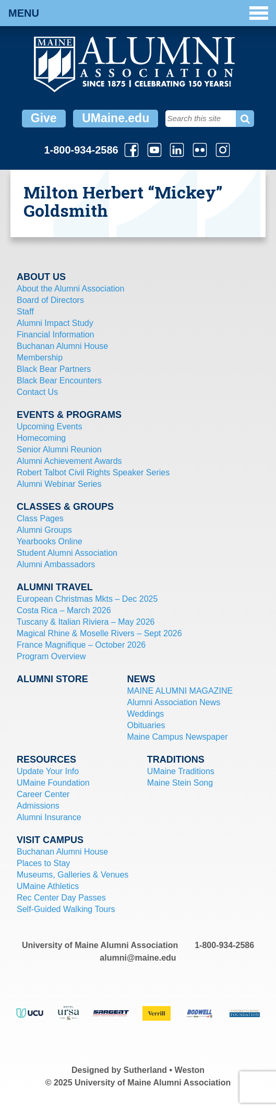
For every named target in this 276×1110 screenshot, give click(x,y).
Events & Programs (69, 415)
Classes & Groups (65, 506)
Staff (25, 311)
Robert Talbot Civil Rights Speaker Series (93, 472)
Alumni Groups (44, 529)
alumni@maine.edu (138, 957)
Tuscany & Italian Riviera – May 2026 (85, 621)
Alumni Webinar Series (59, 484)
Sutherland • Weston (164, 1070)
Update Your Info (48, 771)
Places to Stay (43, 863)
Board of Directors (50, 300)
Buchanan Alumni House (62, 346)
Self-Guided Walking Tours (66, 909)
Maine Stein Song (180, 782)
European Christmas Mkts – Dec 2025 (87, 598)
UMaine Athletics (48, 886)
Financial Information (55, 334)
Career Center (43, 794)
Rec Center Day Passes (61, 897)
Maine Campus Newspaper (177, 736)
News (141, 679)
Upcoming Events (49, 426)
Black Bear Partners (54, 369)
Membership (40, 357)
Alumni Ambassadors (56, 564)
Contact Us (37, 392)
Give (44, 118)
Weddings (145, 713)
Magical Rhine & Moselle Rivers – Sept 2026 (99, 633)
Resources (46, 759)
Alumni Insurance (49, 817)
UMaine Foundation (53, 782)
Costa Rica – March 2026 (64, 610)
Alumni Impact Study (55, 323)
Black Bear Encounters (59, 380)
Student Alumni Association (67, 552)
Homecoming (41, 438)
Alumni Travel (55, 587)
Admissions (38, 805)
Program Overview (51, 656)
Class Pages (40, 518)
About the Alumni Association (70, 288)
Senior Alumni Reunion (59, 449)
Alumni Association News (173, 702)
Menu (138, 13)
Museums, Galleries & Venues (72, 874)
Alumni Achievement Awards (69, 461)
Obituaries (146, 725)
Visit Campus (50, 840)
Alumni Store (52, 679)
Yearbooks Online (49, 541)
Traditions (176, 759)
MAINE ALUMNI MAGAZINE (180, 690)
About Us (41, 277)
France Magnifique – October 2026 (81, 644)
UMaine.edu (115, 118)
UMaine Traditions (180, 771)
